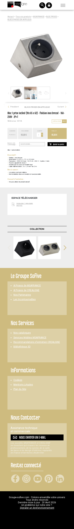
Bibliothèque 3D (22, 346)
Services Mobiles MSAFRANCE (29, 337)
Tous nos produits (23, 17)
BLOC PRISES (51, 17)
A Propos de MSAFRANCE (27, 285)
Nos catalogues (22, 333)
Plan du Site (19, 389)
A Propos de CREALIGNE (26, 290)
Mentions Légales (23, 384)
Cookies (17, 380)
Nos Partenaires (22, 295)
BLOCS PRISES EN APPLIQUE (19, 20)
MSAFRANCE (38, 17)
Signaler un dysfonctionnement (37, 507)
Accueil (10, 17)
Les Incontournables (24, 299)
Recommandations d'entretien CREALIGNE (36, 342)
